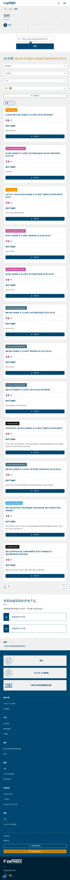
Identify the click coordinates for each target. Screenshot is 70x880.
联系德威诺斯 (35, 851)
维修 (4, 754)
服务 (4, 742)
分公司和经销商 (8, 774)
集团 (4, 762)
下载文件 (35, 136)
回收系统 (6, 723)
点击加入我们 (7, 794)
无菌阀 (5, 734)
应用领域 (6, 709)
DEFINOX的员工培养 (10, 804)
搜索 (35, 46)
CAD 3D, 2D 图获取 (9, 824)
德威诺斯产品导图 (18, 628)
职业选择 (6, 788)
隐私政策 (6, 840)
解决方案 (6, 697)
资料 (4, 819)
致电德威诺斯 (35, 846)
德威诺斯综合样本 (18, 617)
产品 (4, 717)
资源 (4, 813)
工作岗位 (6, 799)
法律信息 (6, 836)
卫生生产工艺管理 (9, 703)
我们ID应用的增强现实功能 (12, 749)
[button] (4, 876)
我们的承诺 (7, 779)
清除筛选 (35, 96)
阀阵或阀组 (7, 729)
